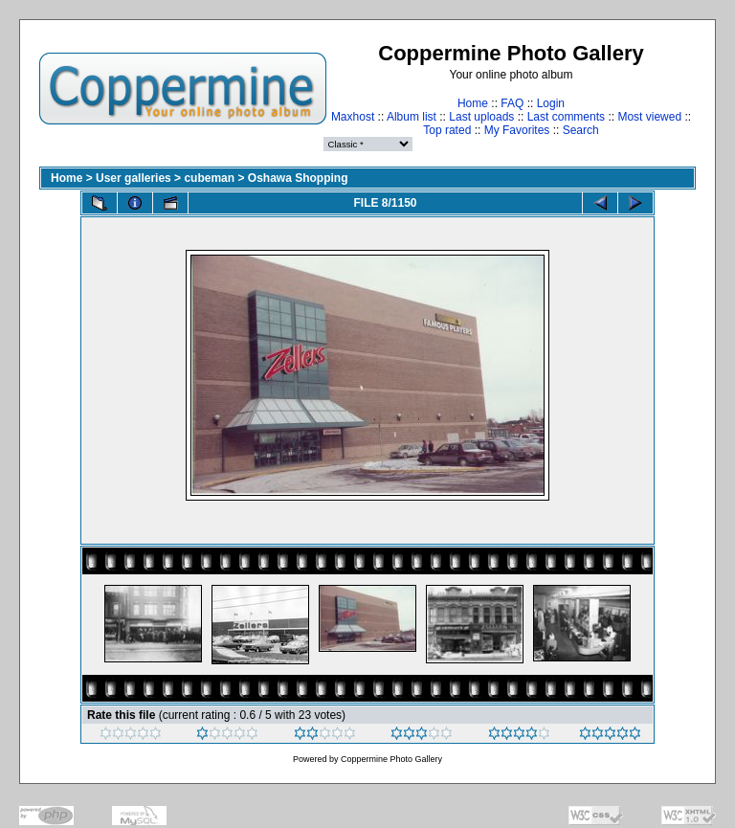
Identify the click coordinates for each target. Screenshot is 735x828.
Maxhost (352, 116)
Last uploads (481, 116)
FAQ (512, 103)
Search (581, 130)
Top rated (447, 130)
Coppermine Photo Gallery (391, 759)
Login (551, 103)
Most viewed (649, 116)
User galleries (133, 178)
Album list (411, 116)
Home (472, 103)
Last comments (566, 116)
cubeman (209, 178)
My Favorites (517, 130)
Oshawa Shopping (298, 178)
